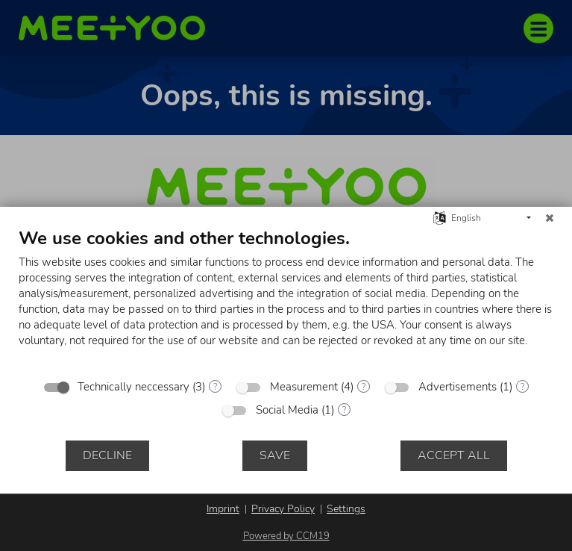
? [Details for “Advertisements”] (522, 387)
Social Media (287, 409)
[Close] (549, 218)
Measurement (304, 386)
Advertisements (457, 386)
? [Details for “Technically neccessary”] (215, 387)
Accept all (454, 455)
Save (275, 455)
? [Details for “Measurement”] (363, 387)
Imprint (223, 509)
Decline (107, 455)
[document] (286, 298)
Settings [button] (346, 509)
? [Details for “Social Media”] (344, 410)
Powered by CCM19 (286, 536)
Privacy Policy (283, 509)
